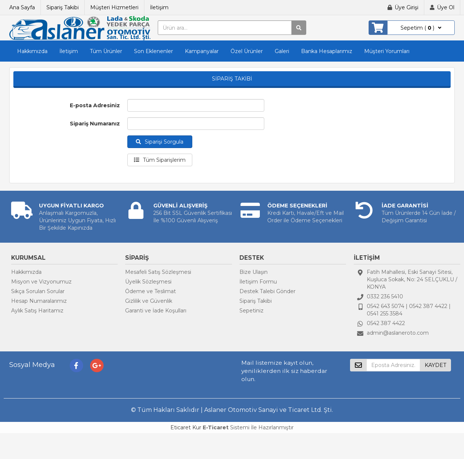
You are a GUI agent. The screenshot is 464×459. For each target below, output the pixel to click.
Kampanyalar (202, 51)
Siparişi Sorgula (159, 141)
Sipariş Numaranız (95, 123)
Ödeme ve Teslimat (150, 291)
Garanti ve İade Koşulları (155, 310)
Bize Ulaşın (253, 272)
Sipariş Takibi (62, 7)
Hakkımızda (32, 51)
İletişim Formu (258, 281)
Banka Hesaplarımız (326, 51)
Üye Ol (445, 7)
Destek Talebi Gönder (267, 291)
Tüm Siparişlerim (160, 160)
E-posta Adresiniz (95, 105)
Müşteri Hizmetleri (114, 7)
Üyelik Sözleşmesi (148, 281)
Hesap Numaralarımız (39, 301)
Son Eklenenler (153, 51)
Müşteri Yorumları (386, 51)
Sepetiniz (251, 310)
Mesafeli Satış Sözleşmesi (158, 272)
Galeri (282, 51)
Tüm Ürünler (106, 51)
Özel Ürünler (247, 51)
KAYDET (435, 365)
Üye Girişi (406, 7)
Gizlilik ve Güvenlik (148, 301)
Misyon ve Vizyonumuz (41, 281)
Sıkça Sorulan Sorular (38, 291)
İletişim (159, 7)
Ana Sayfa (22, 7)
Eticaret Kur (185, 427)
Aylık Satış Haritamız (37, 310)
